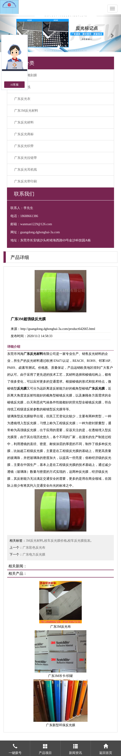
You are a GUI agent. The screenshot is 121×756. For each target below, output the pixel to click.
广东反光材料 (24, 122)
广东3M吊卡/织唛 (60, 676)
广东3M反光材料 (26, 110)
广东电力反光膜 (34, 554)
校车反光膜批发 (79, 540)
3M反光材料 (34, 540)
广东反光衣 (22, 99)
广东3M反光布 (60, 626)
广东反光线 (22, 87)
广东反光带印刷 (25, 181)
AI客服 (14, 84)
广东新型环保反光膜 (60, 725)
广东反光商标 (24, 134)
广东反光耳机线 (25, 169)
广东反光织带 (24, 146)
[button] (9, 33)
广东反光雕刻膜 (25, 75)
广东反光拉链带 (25, 158)
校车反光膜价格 (55, 540)
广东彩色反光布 (34, 547)
